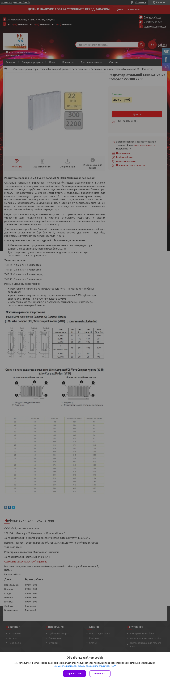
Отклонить (100, 673)
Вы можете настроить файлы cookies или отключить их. (84, 666)
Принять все (74, 673)
